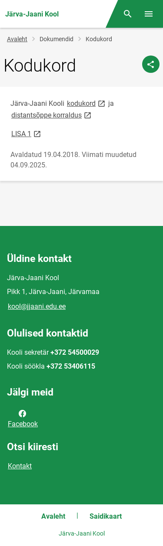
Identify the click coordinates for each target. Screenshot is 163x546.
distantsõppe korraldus (52, 114)
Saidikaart (106, 516)
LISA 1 (26, 133)
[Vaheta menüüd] (148, 14)
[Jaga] (151, 64)
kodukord (86, 103)
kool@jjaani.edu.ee (37, 306)
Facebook (23, 418)
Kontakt (20, 466)
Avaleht (17, 39)
